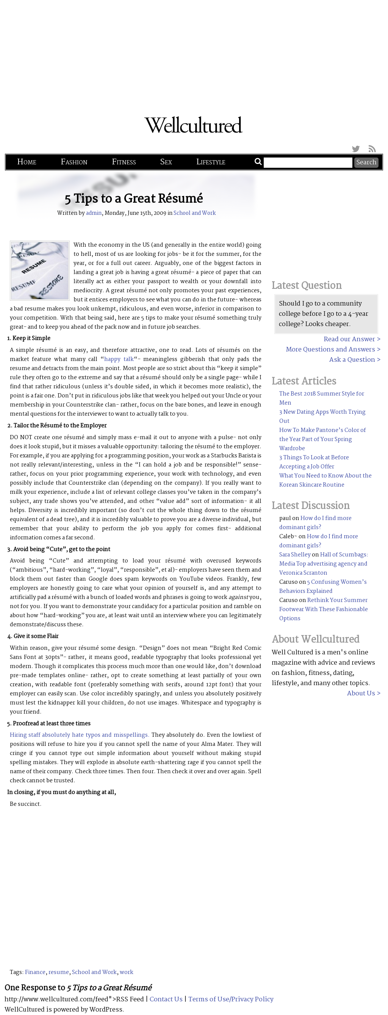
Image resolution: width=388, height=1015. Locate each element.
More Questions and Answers (330, 350)
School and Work (195, 213)
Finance (35, 972)
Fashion (74, 162)
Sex (166, 162)
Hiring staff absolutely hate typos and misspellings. (80, 735)
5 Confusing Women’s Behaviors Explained (323, 587)
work (126, 972)
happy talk (119, 359)
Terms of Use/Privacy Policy (231, 1000)
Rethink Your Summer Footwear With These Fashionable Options (323, 609)
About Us (361, 694)
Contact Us (166, 1000)
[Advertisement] (194, 53)
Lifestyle (210, 162)
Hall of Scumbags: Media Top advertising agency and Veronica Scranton (323, 564)
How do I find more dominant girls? (315, 523)
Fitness (124, 162)
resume (58, 972)
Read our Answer (349, 339)
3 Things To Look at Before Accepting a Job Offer (314, 462)
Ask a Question (352, 360)
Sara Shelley (295, 555)
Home (26, 162)
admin (94, 213)
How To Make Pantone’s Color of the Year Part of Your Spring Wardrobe (322, 439)
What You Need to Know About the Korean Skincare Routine (325, 480)
